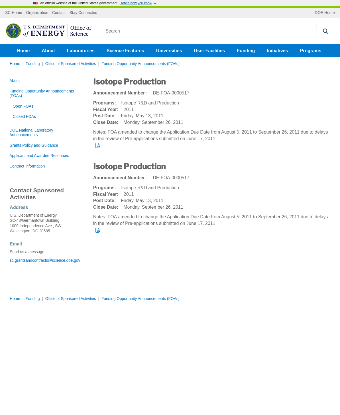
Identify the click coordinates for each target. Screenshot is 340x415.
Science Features (125, 50)
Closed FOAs (24, 116)
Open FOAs (23, 106)
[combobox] (209, 31)
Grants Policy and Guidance (33, 145)
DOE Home (325, 13)
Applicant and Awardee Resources (39, 156)
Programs (310, 50)
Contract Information (27, 166)
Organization (37, 13)
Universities (169, 50)
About (48, 50)
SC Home (13, 13)
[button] (325, 31)
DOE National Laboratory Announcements (31, 132)
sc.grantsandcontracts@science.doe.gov (45, 260)
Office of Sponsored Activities (70, 64)
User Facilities (209, 50)
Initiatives (277, 50)
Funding (246, 50)
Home (23, 50)
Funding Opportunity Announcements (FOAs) (140, 64)
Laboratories (81, 50)
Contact (59, 13)
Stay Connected (83, 13)
